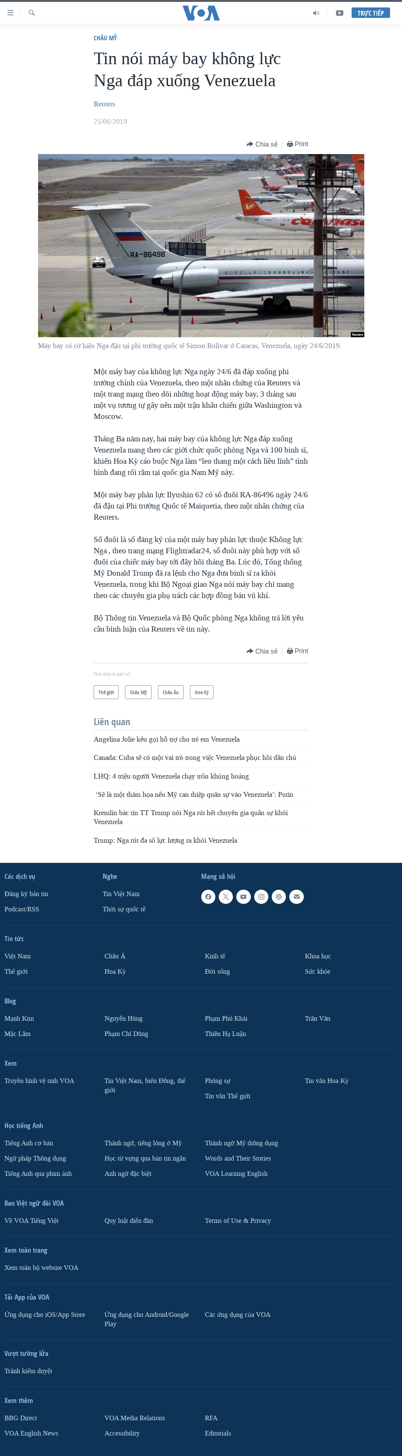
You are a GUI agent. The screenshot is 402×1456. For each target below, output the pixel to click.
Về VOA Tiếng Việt (31, 1221)
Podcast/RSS (21, 909)
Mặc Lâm (17, 1034)
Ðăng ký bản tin (26, 894)
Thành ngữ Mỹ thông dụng (241, 1143)
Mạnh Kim (19, 1018)
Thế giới (16, 971)
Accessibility (122, 1433)
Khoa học (318, 956)
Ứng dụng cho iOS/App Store (44, 1315)
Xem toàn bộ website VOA (41, 1268)
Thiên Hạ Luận (225, 1034)
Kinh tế (215, 956)
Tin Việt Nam (121, 894)
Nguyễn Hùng (124, 1018)
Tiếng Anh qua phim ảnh (38, 1174)
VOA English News (31, 1433)
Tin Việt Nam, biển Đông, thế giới (145, 1086)
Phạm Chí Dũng (126, 1034)
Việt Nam (17, 956)
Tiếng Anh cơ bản (28, 1143)
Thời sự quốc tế (124, 909)
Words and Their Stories (238, 1158)
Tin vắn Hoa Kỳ (327, 1081)
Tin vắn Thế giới (227, 1096)
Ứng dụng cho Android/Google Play (147, 1319)
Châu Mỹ (105, 38)
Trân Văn (317, 1018)
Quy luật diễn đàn (129, 1221)
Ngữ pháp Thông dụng (35, 1158)
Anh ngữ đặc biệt (128, 1174)
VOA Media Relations (135, 1418)
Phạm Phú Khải (226, 1018)
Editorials (218, 1433)
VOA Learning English (236, 1174)
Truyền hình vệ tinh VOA (39, 1081)
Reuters (104, 104)
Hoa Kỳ (115, 971)
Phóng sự (217, 1081)
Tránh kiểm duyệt (28, 1371)
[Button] (262, 144)
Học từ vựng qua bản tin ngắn (145, 1158)
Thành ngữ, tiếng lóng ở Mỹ (143, 1143)
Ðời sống (217, 971)
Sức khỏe (317, 971)
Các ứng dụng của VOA (238, 1315)
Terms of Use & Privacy (238, 1221)
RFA (211, 1418)
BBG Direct (20, 1418)
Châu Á (115, 956)
